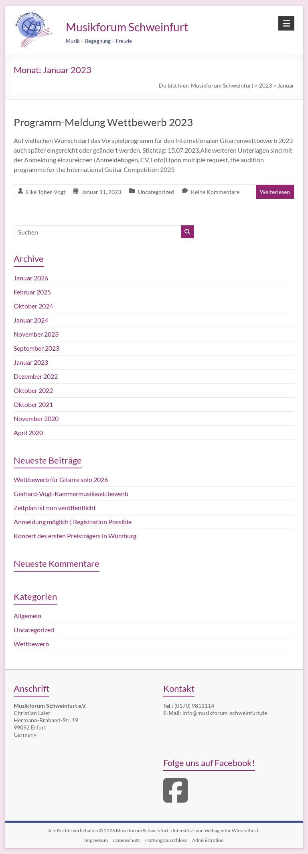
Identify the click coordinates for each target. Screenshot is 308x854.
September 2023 (36, 348)
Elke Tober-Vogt (45, 191)
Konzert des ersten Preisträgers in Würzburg (75, 535)
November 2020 (36, 418)
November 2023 (36, 334)
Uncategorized (156, 191)
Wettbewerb (31, 644)
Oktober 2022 (33, 390)
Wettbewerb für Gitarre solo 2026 (61, 479)
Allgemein (27, 615)
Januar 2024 (31, 320)
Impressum (96, 840)
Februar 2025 (32, 292)
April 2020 (28, 432)
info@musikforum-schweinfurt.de (224, 712)
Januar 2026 (31, 278)
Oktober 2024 (33, 306)
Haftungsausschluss (166, 840)
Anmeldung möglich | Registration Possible (73, 521)
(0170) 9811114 (194, 705)
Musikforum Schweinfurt (127, 27)
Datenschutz (126, 840)
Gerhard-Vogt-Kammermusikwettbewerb (71, 493)
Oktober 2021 (33, 404)
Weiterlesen (275, 191)
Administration (208, 840)
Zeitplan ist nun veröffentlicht (55, 507)
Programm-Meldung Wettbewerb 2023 (103, 122)
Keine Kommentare (215, 191)
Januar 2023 (31, 362)
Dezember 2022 (36, 376)
